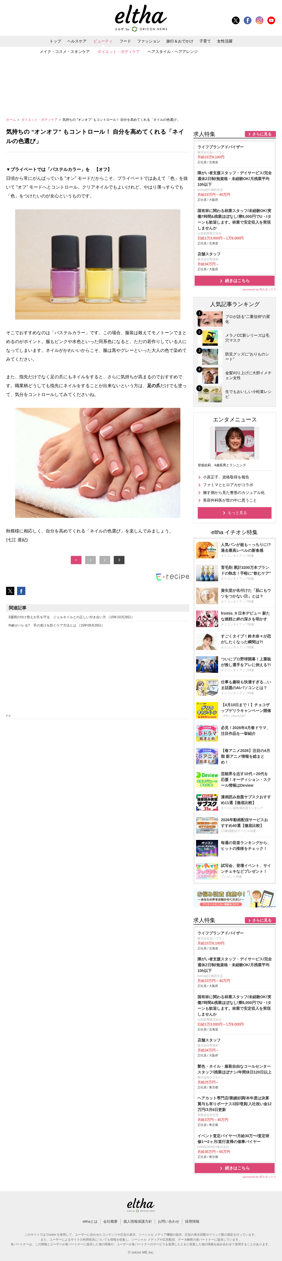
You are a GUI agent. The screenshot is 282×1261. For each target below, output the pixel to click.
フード (125, 41)
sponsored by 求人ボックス (259, 289)
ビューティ (103, 41)
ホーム (11, 120)
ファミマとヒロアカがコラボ (228, 485)
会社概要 (110, 1221)
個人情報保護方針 (137, 1221)
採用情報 (192, 1221)
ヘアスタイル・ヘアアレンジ (173, 51)
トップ (55, 41)
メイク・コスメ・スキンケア (65, 51)
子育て (205, 41)
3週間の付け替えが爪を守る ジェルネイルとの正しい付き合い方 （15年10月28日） (71, 617)
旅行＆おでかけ (179, 41)
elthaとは (90, 1221)
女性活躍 (224, 41)
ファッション (148, 41)
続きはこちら (237, 280)
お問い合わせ (168, 1221)
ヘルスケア (76, 41)
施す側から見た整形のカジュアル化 (234, 492)
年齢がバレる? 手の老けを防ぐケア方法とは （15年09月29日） (56, 625)
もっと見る (237, 512)
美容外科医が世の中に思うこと (230, 500)
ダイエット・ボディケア (118, 51)
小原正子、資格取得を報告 (226, 477)
